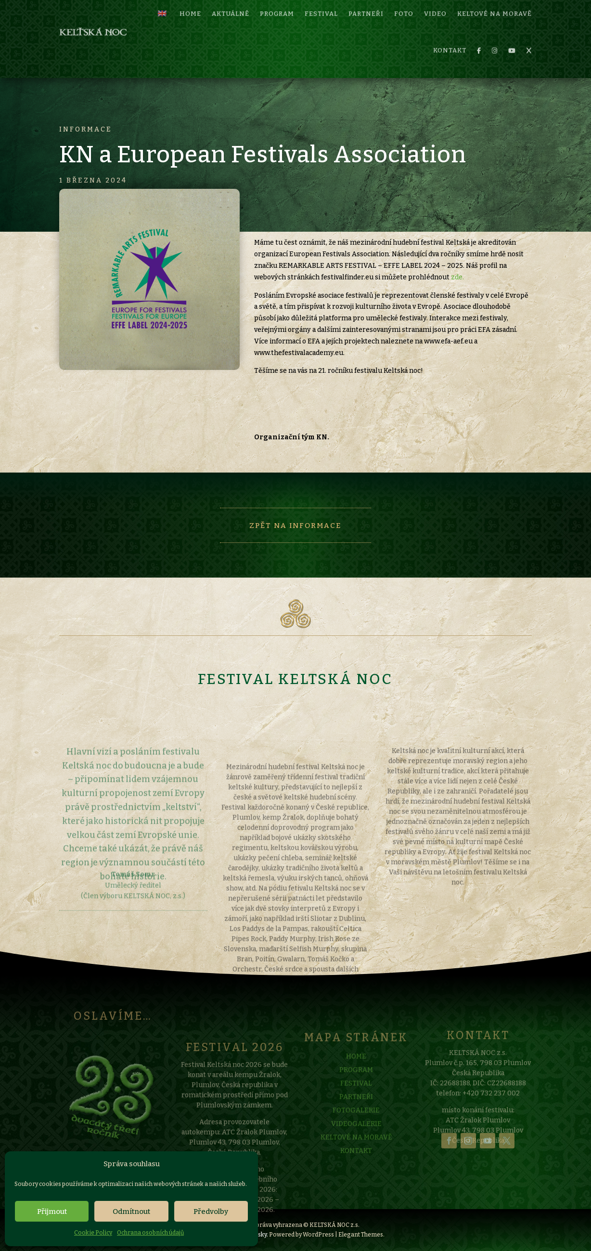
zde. (457, 277)
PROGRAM (356, 1089)
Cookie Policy (93, 1232)
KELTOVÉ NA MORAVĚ (356, 1157)
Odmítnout (131, 1211)
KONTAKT (449, 37)
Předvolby (210, 1211)
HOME (356, 1076)
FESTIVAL (356, 1103)
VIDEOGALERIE (356, 1143)
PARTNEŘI (356, 1116)
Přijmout (52, 1211)
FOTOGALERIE (356, 1130)
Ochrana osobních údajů (150, 1232)
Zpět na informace (295, 525)
